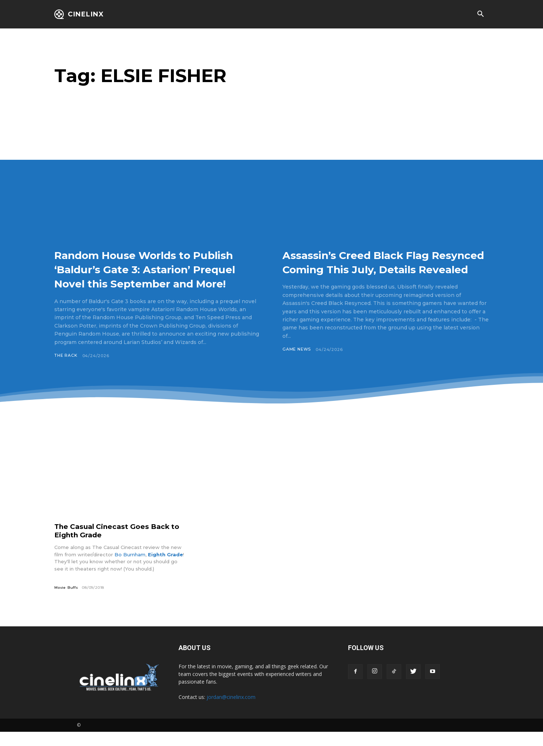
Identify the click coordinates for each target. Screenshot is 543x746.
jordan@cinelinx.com (231, 711)
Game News (296, 363)
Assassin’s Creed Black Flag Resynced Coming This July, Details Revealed (372, 269)
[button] (480, 14)
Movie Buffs (67, 601)
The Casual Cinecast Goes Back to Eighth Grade (120, 544)
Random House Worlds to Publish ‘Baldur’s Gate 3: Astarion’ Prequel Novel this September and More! (144, 276)
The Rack (66, 369)
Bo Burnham (129, 569)
